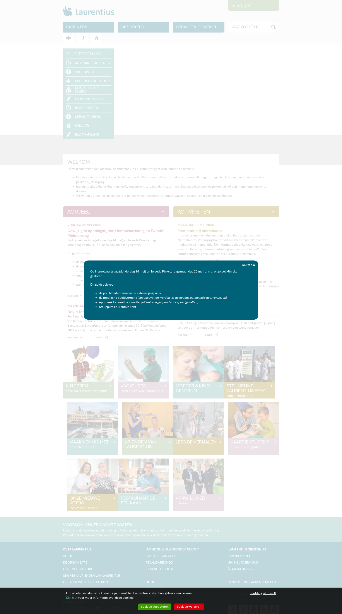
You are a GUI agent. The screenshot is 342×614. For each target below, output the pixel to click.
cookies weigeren (189, 607)
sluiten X (248, 265)
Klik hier (71, 598)
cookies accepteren (155, 607)
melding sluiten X (263, 593)
